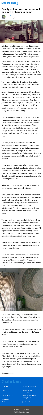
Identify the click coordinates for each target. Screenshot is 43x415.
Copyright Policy (27, 398)
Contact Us (5, 402)
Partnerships (5, 399)
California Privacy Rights (29, 395)
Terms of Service (27, 390)
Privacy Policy (26, 393)
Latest (3, 390)
